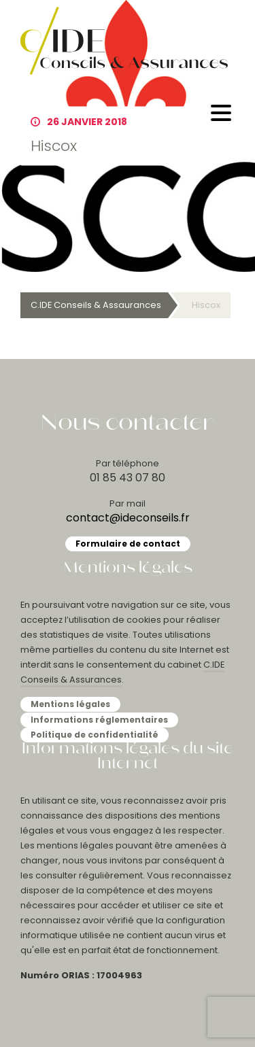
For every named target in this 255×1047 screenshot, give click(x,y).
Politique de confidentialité (94, 734)
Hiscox (206, 305)
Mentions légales (70, 704)
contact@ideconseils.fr (128, 518)
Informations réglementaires (99, 719)
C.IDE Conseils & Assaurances (96, 305)
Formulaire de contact (127, 543)
